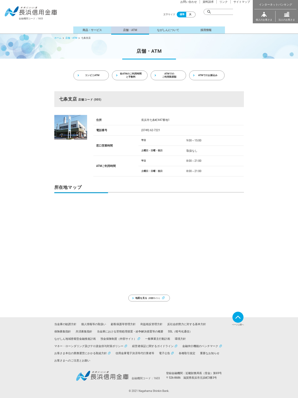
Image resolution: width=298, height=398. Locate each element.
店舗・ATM (130, 34)
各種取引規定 (187, 353)
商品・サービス (92, 34)
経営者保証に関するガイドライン (153, 346)
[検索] (218, 22)
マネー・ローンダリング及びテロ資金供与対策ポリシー (88, 346)
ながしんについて (168, 34)
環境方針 (180, 338)
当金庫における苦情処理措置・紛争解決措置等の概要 (130, 331)
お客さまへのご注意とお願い (72, 360)
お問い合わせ (188, 6)
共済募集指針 (84, 331)
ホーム (57, 38)
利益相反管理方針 (151, 324)
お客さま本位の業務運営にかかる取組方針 (80, 353)
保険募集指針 (62, 331)
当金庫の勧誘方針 (65, 324)
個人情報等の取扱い (93, 324)
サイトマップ (241, 6)
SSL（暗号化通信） (180, 331)
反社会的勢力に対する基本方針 (186, 324)
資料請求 (208, 6)
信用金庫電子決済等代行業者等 (135, 353)
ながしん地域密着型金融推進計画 (75, 338)
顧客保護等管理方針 (123, 324)
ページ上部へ (238, 325)
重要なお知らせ (209, 353)
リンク (223, 6)
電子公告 (164, 353)
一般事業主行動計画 (157, 338)
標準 (182, 24)
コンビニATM (92, 75)
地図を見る (148, 298)
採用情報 (206, 34)
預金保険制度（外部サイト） (118, 338)
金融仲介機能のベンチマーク (200, 346)
